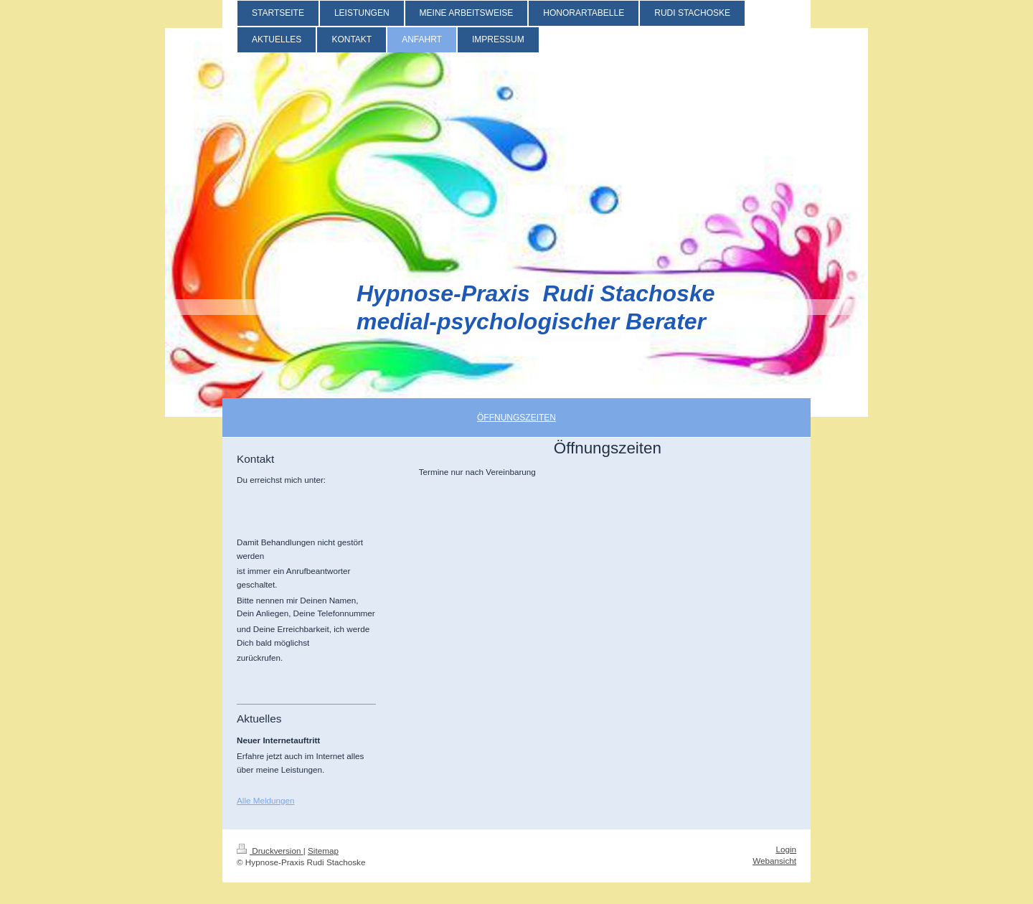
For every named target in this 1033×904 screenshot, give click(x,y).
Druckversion (270, 850)
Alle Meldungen (266, 800)
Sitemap (323, 850)
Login (785, 849)
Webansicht (774, 860)
